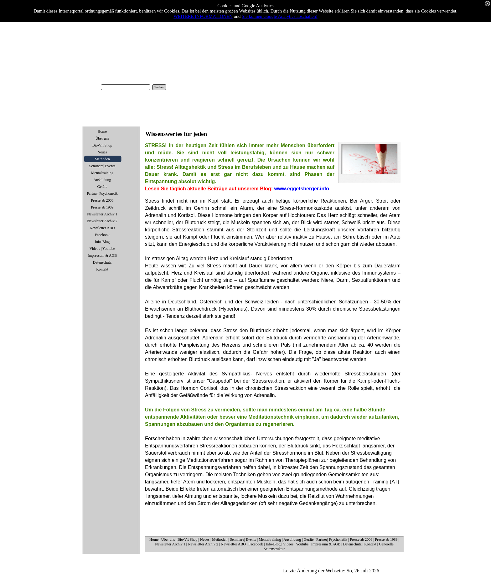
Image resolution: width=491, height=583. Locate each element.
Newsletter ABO (233, 544)
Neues (204, 539)
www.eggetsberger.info (301, 188)
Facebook (255, 544)
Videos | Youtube (295, 544)
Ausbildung (292, 539)
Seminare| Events (243, 539)
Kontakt (370, 544)
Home (153, 539)
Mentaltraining (270, 539)
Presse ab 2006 (361, 539)
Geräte (309, 539)
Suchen (159, 87)
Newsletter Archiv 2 (203, 544)
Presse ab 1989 (386, 539)
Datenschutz (352, 544)
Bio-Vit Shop (188, 539)
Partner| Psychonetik (331, 539)
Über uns (168, 539)
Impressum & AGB (325, 544)
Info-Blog (273, 544)
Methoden (219, 539)
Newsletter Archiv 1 (170, 544)
